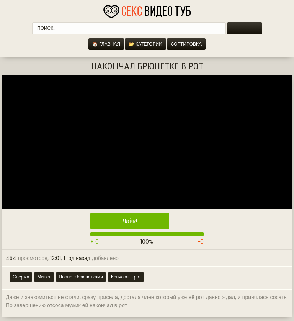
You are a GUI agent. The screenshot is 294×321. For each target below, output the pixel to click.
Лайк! (129, 221)
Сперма (21, 277)
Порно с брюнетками (81, 277)
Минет (44, 277)
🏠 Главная (106, 44)
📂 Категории (145, 44)
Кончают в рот (126, 277)
